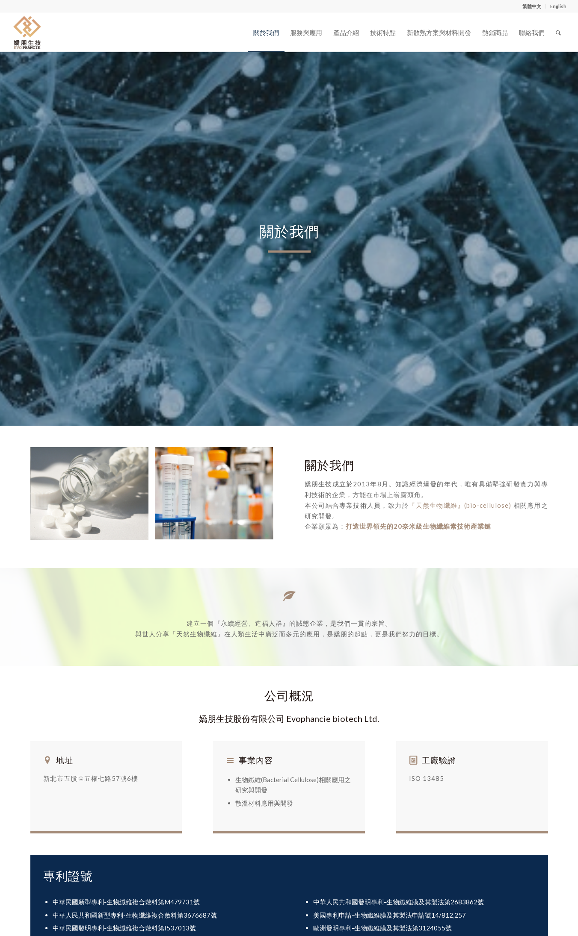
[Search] (558, 32)
